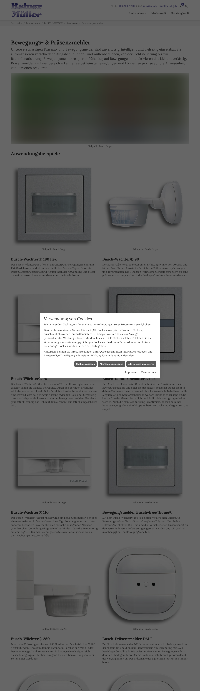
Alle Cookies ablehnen (111, 347)
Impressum (131, 356)
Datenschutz (148, 356)
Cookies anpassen (85, 347)
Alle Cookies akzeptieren (141, 347)
